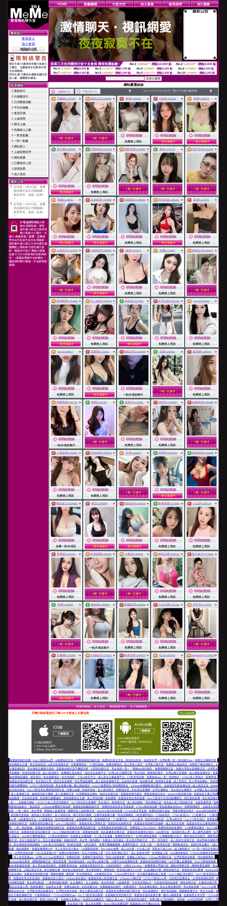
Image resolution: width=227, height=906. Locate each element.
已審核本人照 (22, 163)
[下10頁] (182, 90)
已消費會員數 (22, 102)
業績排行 (19, 91)
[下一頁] (171, 90)
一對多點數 (21, 135)
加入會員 (28, 44)
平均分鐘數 (21, 107)
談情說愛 (19, 168)
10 (164, 90)
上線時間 (19, 118)
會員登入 (28, 38)
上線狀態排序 (22, 152)
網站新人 (19, 146)
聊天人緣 (19, 124)
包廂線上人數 (22, 129)
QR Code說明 (186, 712)
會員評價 (19, 113)
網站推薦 (19, 157)
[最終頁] (192, 90)
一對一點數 (21, 140)
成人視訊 (19, 174)
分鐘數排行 (21, 96)
